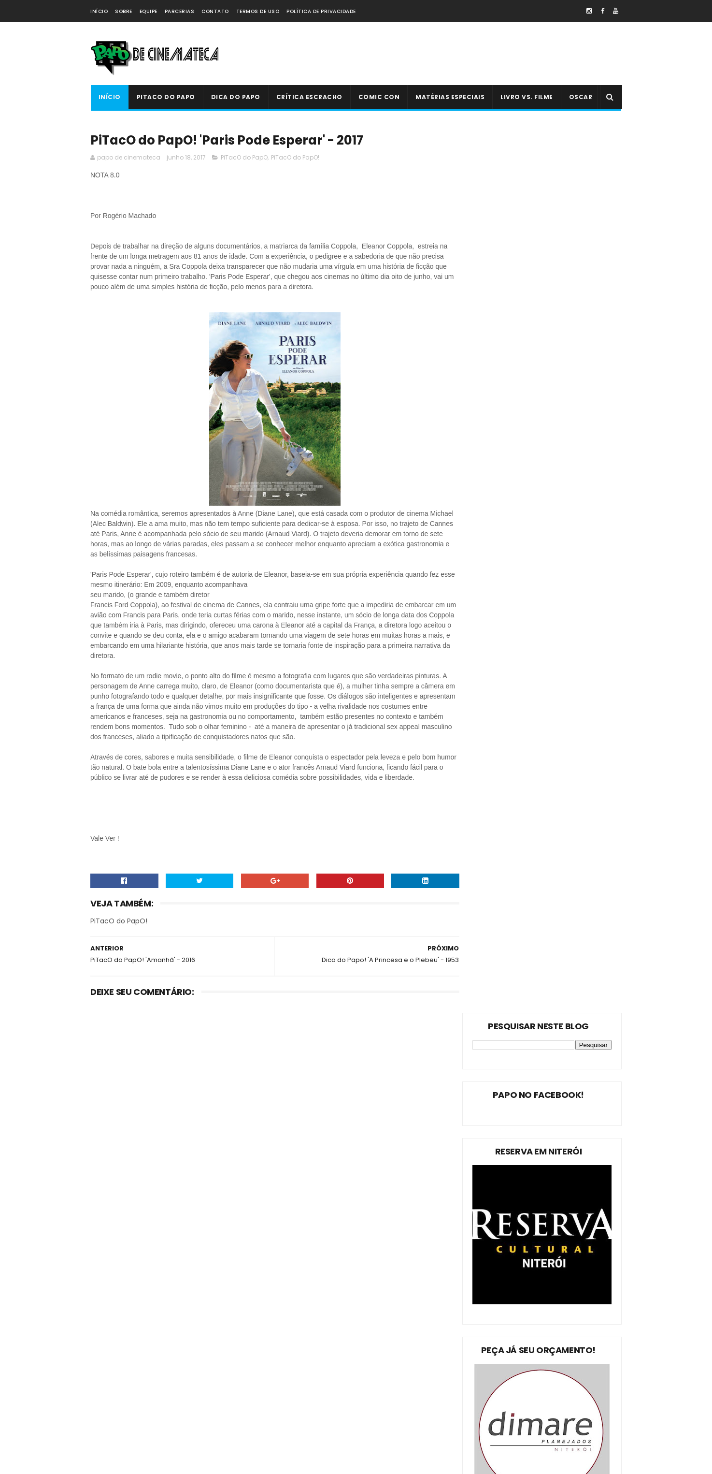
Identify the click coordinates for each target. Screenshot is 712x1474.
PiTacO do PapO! (295, 158)
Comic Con (378, 97)
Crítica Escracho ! (191, 1382)
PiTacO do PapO (165, 97)
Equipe (148, 11)
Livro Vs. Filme (526, 97)
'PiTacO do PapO (119, 1433)
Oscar (580, 97)
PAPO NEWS (111, 1399)
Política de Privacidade (321, 11)
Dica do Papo (235, 97)
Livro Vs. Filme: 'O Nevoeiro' (368, 1311)
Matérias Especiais (449, 97)
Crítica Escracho (309, 97)
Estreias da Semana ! (126, 1365)
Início (99, 11)
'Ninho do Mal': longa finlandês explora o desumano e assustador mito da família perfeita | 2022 (375, 1371)
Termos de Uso (258, 11)
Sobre (123, 11)
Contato (215, 11)
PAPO (178, 1433)
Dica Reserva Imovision (129, 1416)
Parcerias (180, 11)
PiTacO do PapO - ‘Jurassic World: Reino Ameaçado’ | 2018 (376, 1411)
